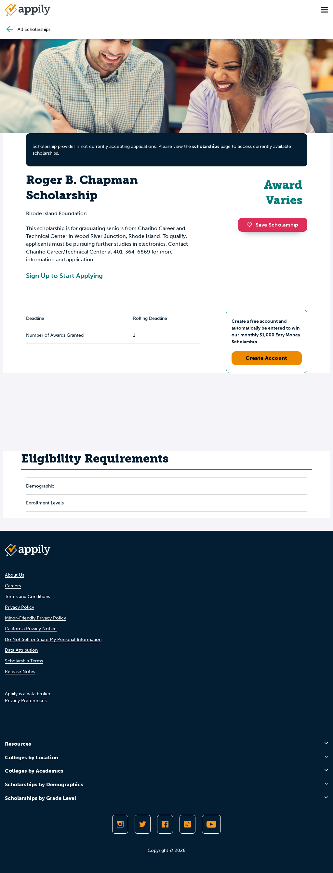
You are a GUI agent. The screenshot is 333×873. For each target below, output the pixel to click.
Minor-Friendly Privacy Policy (35, 618)
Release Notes (20, 671)
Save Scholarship (272, 225)
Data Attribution (21, 650)
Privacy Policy (19, 607)
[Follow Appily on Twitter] (143, 824)
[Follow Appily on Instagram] (120, 824)
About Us (14, 575)
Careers (13, 586)
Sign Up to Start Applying (64, 276)
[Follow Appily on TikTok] (187, 824)
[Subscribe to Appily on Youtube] (211, 824)
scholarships (205, 146)
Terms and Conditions (27, 596)
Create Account (266, 358)
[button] (251, 224)
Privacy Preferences (26, 700)
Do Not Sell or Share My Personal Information (53, 639)
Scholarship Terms (24, 661)
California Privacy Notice (31, 629)
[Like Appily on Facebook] (165, 824)
